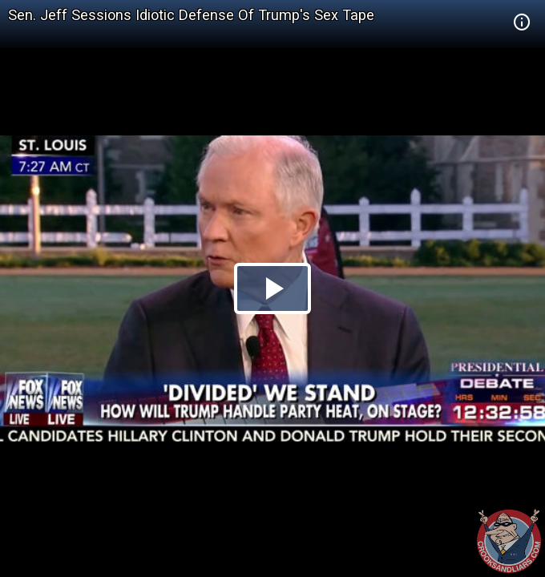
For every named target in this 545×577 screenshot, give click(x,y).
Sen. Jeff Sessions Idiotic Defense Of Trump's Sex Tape (191, 14)
